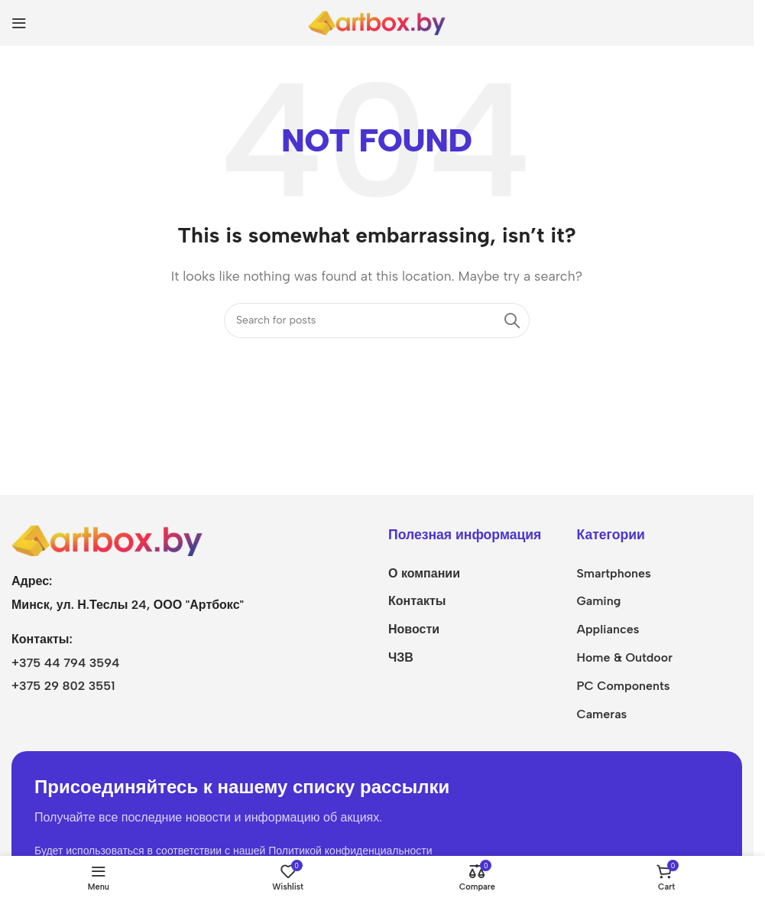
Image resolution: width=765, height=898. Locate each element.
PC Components (622, 685)
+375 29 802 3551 (63, 685)
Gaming (598, 601)
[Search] (377, 320)
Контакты (417, 601)
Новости (413, 629)
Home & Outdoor (624, 657)
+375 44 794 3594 (65, 663)
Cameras (601, 714)
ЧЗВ (400, 657)
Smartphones (613, 573)
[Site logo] (377, 22)
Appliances (607, 629)
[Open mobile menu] (19, 23)
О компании (424, 573)
